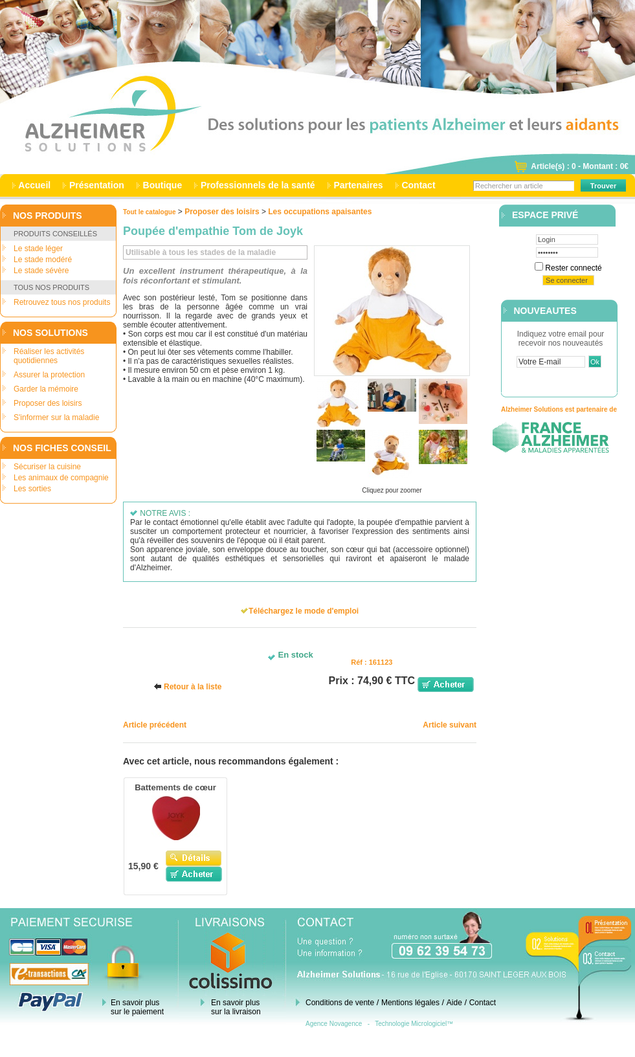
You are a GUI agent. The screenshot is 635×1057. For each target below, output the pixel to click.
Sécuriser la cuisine (47, 466)
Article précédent (154, 724)
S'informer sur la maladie (56, 417)
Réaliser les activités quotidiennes (49, 356)
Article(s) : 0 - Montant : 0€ (580, 166)
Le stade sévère (41, 270)
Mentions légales (410, 1002)
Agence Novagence (334, 1023)
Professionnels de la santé (257, 185)
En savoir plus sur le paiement (137, 1007)
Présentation (97, 185)
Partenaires (358, 185)
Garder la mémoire (46, 389)
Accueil (34, 185)
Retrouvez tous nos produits (62, 302)
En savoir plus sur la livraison (236, 1007)
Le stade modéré (43, 259)
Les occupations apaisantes (320, 211)
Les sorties (32, 488)
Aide (454, 1002)
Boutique (162, 185)
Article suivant (449, 724)
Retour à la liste (192, 686)
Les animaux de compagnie (61, 477)
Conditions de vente (340, 1002)
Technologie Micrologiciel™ (414, 1023)
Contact (418, 185)
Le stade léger (38, 248)
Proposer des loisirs (48, 403)
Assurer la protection (49, 374)
